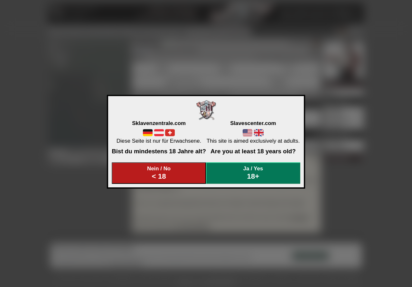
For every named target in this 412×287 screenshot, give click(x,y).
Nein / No (159, 173)
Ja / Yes (253, 173)
